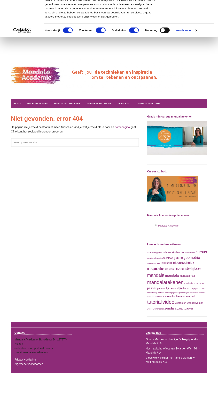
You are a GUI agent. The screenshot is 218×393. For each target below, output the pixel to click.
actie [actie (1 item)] (160, 253)
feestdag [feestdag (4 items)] (168, 257)
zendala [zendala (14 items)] (170, 308)
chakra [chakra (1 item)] (192, 253)
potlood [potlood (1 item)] (168, 292)
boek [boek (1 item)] (187, 253)
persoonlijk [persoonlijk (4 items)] (163, 288)
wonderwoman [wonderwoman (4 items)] (195, 302)
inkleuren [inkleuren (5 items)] (166, 262)
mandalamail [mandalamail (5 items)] (187, 275)
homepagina (122, 127)
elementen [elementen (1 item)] (158, 258)
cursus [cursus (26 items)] (201, 252)
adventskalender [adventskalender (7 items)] (173, 252)
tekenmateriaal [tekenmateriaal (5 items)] (186, 296)
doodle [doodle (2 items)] (150, 258)
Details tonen (184, 46)
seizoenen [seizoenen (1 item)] (194, 292)
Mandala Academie (52, 83)
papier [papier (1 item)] (201, 283)
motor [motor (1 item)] (195, 283)
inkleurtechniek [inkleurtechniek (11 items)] (183, 262)
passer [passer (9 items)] (152, 288)
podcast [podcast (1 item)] (161, 292)
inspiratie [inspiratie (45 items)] (155, 268)
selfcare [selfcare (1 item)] (202, 292)
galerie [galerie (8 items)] (178, 257)
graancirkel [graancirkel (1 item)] (151, 263)
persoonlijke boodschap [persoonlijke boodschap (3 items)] (182, 288)
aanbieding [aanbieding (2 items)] (152, 252)
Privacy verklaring (25, 359)
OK (190, 8)
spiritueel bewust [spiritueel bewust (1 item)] (154, 296)
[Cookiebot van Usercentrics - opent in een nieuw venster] (22, 46)
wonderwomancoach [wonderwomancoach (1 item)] (155, 309)
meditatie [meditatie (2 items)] (188, 283)
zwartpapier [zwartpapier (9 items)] (185, 308)
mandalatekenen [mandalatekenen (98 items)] (165, 282)
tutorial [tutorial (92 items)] (154, 302)
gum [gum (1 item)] (158, 263)
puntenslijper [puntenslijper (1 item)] (184, 292)
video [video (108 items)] (168, 302)
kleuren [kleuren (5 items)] (169, 268)
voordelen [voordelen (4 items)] (180, 302)
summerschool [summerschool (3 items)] (169, 296)
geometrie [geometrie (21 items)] (191, 257)
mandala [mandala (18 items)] (172, 275)
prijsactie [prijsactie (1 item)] (174, 292)
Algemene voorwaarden (28, 363)
